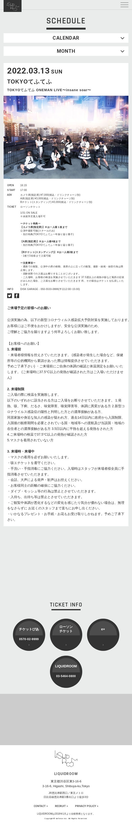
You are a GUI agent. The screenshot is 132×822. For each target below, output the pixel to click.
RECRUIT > (61, 806)
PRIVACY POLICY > (86, 806)
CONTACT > (41, 806)
